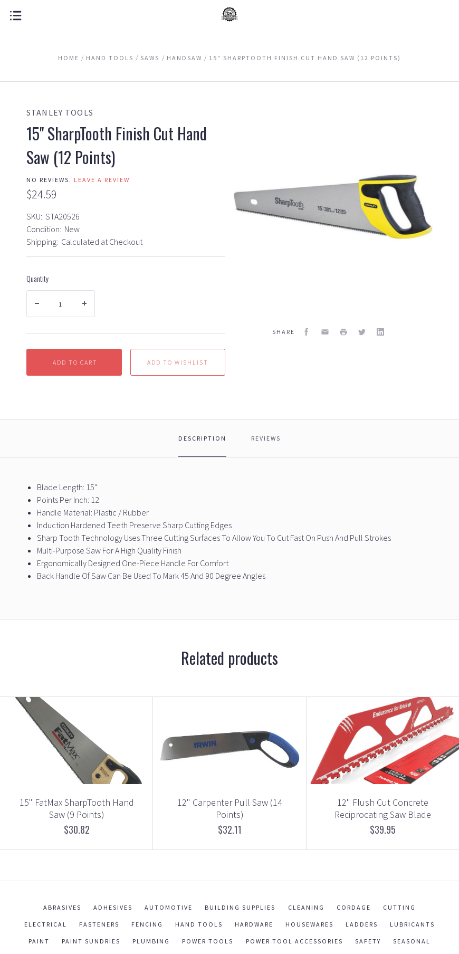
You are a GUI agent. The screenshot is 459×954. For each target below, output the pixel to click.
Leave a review (102, 180)
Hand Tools (199, 924)
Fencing (147, 924)
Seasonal (412, 941)
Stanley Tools (59, 112)
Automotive (169, 907)
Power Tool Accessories (294, 941)
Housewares (309, 924)
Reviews (266, 438)
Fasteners (99, 924)
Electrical (45, 924)
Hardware (254, 924)
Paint (39, 941)
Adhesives (112, 907)
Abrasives (62, 907)
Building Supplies (240, 907)
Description (202, 438)
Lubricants (412, 924)
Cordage (354, 907)
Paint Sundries (91, 941)
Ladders (362, 924)
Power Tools (207, 941)
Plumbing (151, 941)
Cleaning (306, 907)
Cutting (399, 907)
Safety (368, 941)
